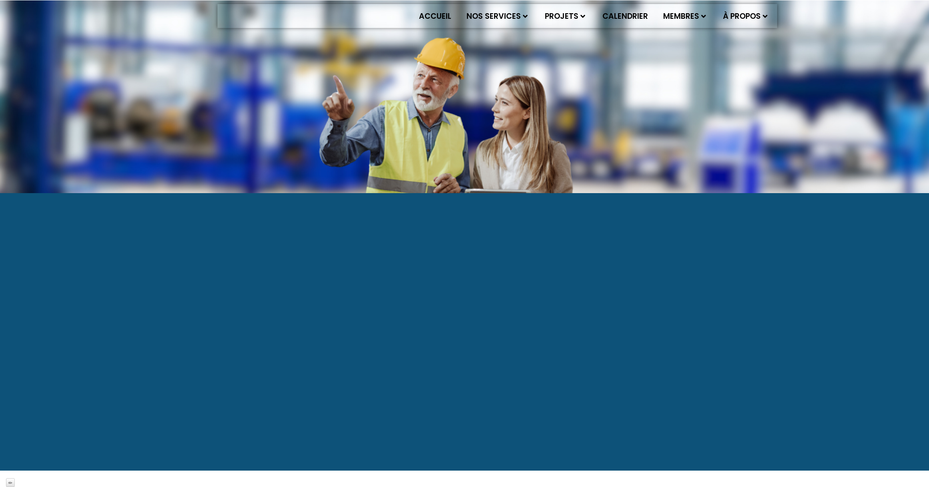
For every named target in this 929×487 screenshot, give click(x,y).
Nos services (497, 16)
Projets (565, 16)
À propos (745, 16)
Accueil (435, 16)
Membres (684, 16)
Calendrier (625, 16)
